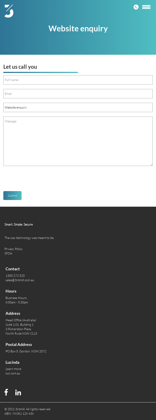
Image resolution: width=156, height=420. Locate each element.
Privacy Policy (13, 249)
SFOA (8, 253)
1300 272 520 (15, 275)
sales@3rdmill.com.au (20, 280)
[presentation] (37, 180)
